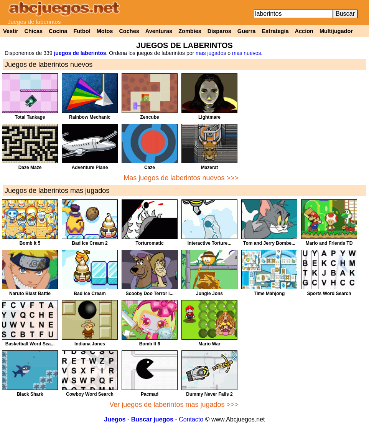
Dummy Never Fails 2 (209, 394)
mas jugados (211, 53)
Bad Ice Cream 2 (89, 243)
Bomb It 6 (149, 344)
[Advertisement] (303, 127)
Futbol (81, 31)
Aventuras (158, 31)
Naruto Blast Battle (30, 293)
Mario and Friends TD (329, 243)
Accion (304, 31)
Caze (149, 167)
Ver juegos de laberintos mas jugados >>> (174, 404)
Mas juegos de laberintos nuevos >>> (181, 178)
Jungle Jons (209, 293)
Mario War (209, 344)
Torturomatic (149, 243)
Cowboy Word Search (90, 394)
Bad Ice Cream (89, 293)
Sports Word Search (329, 293)
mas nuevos (246, 53)
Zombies (189, 31)
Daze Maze (30, 167)
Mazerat (209, 167)
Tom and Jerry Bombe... (269, 243)
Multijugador (336, 31)
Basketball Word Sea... (30, 344)
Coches (129, 31)
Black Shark (30, 394)
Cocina (58, 31)
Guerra (246, 31)
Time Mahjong (269, 293)
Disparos (219, 31)
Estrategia (275, 31)
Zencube (149, 117)
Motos (105, 31)
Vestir (10, 31)
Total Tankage (30, 117)
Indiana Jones (89, 344)
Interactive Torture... (209, 243)
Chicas (34, 31)
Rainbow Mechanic (89, 117)
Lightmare (209, 117)
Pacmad (149, 394)
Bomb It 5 (30, 243)
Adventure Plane (90, 167)
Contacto (191, 419)
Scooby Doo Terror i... (149, 293)
